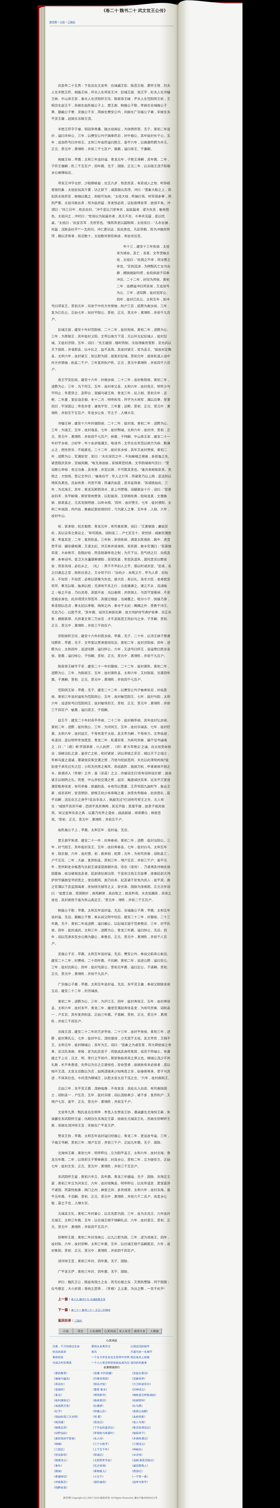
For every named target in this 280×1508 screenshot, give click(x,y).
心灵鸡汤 (110, 1331)
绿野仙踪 (60, 1433)
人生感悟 (95, 1331)
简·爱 (97, 1416)
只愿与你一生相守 (141, 1351)
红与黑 (137, 1405)
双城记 (98, 1454)
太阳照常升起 (102, 1460)
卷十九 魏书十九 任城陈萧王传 (88, 1299)
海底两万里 (62, 1405)
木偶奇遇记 (140, 1438)
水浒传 (137, 1454)
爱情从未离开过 (100, 1346)
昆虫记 (98, 1422)
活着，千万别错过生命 (66, 1346)
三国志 (71, 22)
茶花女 (59, 1384)
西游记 (137, 1471)
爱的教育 (60, 1373)
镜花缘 (59, 1422)
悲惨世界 (138, 1378)
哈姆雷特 (138, 1400)
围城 (58, 1471)
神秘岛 (137, 1449)
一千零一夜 (140, 1476)
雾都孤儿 (99, 1471)
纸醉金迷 (60, 1487)
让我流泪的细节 (140, 1346)
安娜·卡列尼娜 (102, 1373)
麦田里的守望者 (64, 1438)
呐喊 (58, 1443)
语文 (80, 1331)
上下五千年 (101, 1449)
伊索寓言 (60, 1482)
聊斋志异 (60, 1427)
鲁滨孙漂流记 (141, 1427)
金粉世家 (138, 1416)
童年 (58, 1465)
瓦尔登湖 (99, 1465)
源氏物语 (99, 1482)
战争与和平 (140, 1482)
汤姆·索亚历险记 (143, 1460)
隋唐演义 (60, 1460)
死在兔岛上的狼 (140, 1357)
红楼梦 (98, 1405)
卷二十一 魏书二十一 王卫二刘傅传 (90, 1310)
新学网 (53, 22)
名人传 (98, 1438)
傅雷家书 (99, 1394)
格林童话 (99, 1400)
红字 (58, 1411)
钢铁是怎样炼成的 (144, 1394)
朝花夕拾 (99, 1384)
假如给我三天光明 (66, 1416)
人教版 (154, 1331)
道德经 (59, 1389)
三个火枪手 (101, 1443)
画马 (94, 1351)
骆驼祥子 (138, 1433)
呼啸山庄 (99, 1411)
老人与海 (138, 1422)
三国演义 (138, 1443)
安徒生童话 (140, 1373)
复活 (58, 1394)
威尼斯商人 (140, 1465)
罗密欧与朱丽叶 (103, 1433)
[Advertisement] (110, 55)
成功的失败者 (138, 1362)
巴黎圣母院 (101, 1378)
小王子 (98, 1476)
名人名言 (125, 1331)
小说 (62, 22)
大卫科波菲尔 (141, 1384)
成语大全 (139, 1331)
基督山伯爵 (140, 1411)
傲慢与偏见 (62, 1378)
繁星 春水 (100, 1389)
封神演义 (138, 1389)
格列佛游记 (62, 1400)
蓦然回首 (57, 1357)
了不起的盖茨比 (103, 1427)
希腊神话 (60, 1476)
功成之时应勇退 (62, 1362)
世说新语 (60, 1454)
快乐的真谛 (59, 1351)
